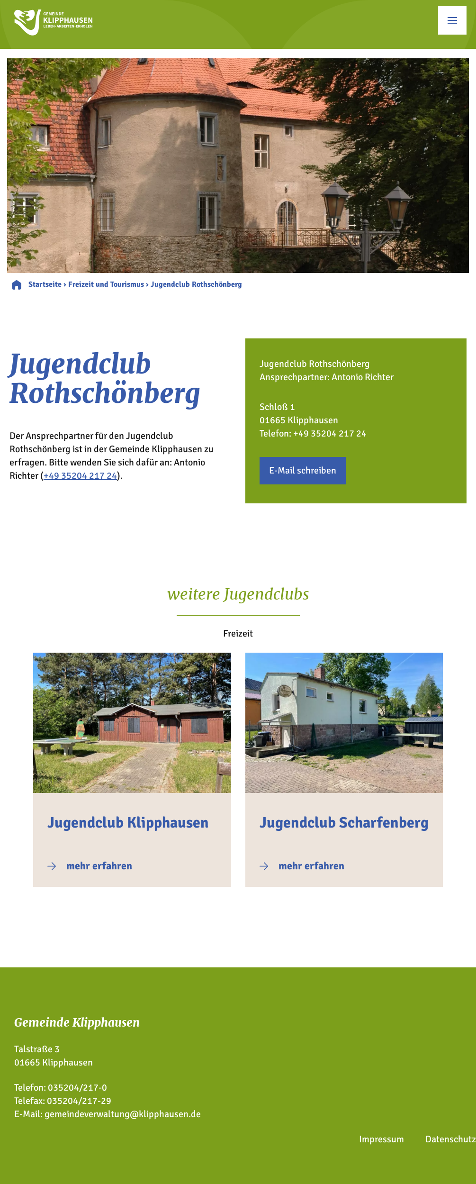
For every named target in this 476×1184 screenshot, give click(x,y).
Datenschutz (450, 1139)
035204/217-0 (77, 1087)
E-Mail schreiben (302, 470)
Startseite (45, 284)
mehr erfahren (99, 865)
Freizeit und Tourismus (106, 284)
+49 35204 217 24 (80, 476)
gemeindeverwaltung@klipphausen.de (123, 1114)
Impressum (381, 1139)
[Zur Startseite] (53, 32)
